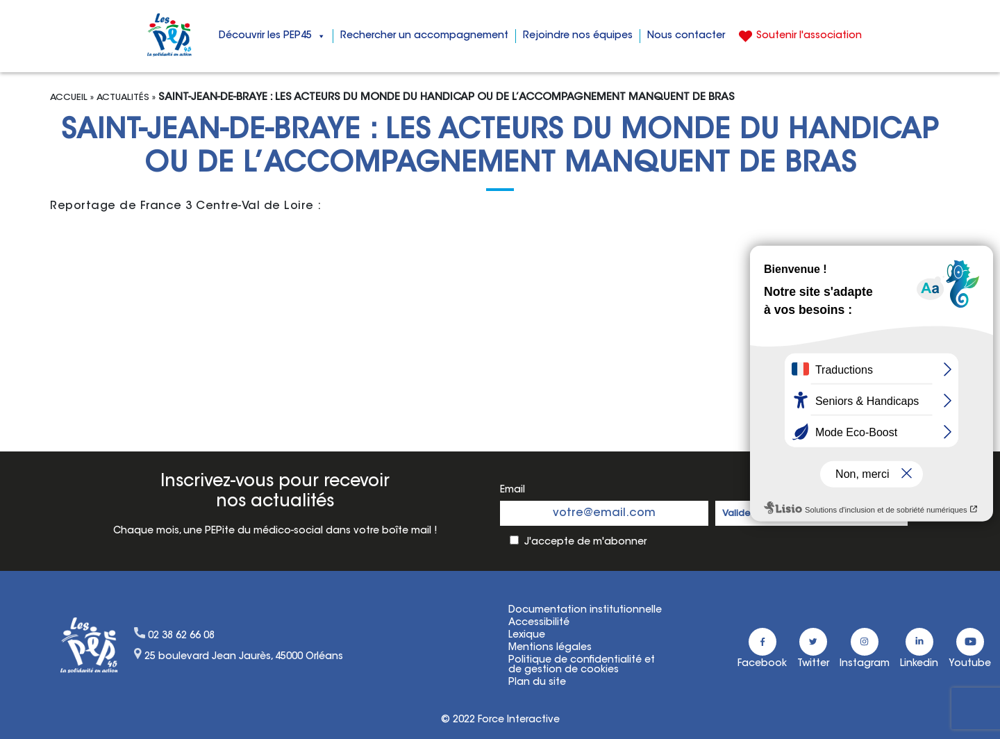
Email (512, 490)
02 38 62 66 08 (181, 636)
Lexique (526, 635)
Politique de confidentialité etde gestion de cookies (581, 665)
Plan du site (537, 683)
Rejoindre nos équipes (578, 36)
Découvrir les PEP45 (272, 36)
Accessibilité (538, 623)
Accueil (69, 97)
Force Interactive (519, 720)
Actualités (123, 97)
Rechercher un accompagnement (424, 36)
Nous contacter (686, 36)
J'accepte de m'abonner (585, 542)
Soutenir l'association (809, 36)
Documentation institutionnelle (585, 610)
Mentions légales (550, 648)
